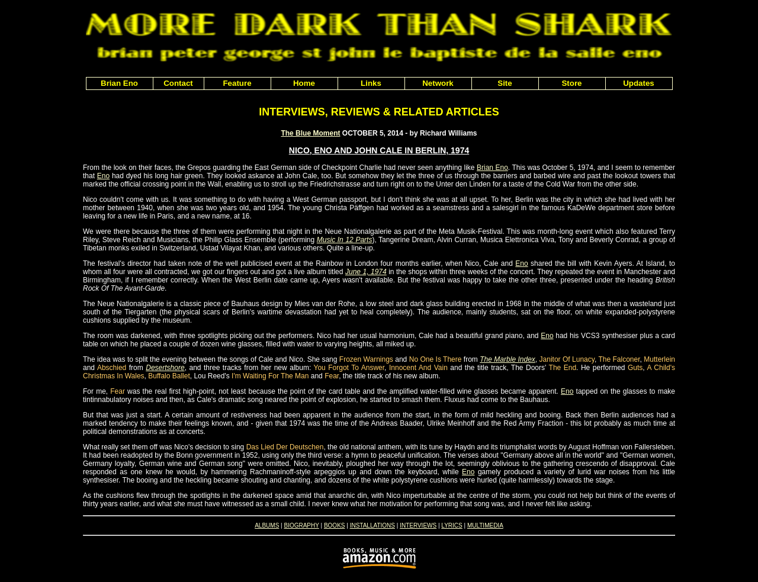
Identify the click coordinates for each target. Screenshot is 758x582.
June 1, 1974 (366, 272)
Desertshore (165, 368)
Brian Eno (492, 167)
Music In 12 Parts (344, 240)
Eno (103, 176)
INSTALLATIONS (372, 525)
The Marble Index (507, 359)
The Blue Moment (310, 133)
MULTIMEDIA (485, 525)
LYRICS (451, 525)
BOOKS (334, 525)
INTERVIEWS (418, 525)
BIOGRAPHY (301, 525)
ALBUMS (267, 525)
